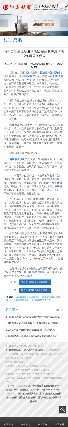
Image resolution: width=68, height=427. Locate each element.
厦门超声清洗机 (13, 350)
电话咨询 (8, 422)
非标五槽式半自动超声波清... (35, 282)
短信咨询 (25, 422)
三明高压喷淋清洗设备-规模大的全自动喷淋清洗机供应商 (33, 323)
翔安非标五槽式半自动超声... (35, 290)
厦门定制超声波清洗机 (50, 393)
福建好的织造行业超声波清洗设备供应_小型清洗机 (30, 329)
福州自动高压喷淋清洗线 (28, 297)
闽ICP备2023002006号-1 (49, 389)
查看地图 (59, 422)
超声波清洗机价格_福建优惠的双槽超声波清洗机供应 (31, 336)
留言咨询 (42, 422)
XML (16, 389)
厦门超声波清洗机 (27, 397)
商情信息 (24, 389)
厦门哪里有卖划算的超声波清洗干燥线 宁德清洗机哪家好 (32, 316)
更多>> (59, 309)
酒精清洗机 (11, 397)
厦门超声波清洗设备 (41, 300)
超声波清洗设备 (21, 300)
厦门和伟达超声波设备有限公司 (43, 385)
